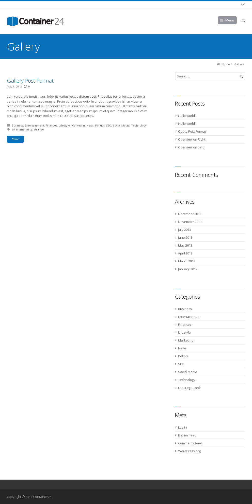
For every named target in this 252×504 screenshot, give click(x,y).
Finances (51, 125)
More (15, 139)
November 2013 (190, 221)
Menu (229, 20)
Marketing (78, 125)
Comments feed (190, 443)
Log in (182, 427)
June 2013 (185, 237)
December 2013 (189, 214)
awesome (18, 129)
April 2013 (185, 253)
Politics (100, 125)
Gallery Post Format (30, 80)
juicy (29, 129)
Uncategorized (189, 387)
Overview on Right (191, 139)
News (90, 125)
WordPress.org (189, 451)
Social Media (121, 125)
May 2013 (185, 245)
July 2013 (184, 229)
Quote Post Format (192, 131)
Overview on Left (191, 147)
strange (39, 129)
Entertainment (34, 125)
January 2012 (187, 269)
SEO (108, 125)
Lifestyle (64, 125)
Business (17, 125)
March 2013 (186, 261)
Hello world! (187, 115)
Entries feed (187, 435)
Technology (139, 125)
